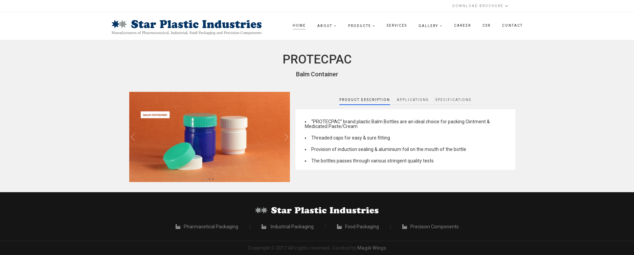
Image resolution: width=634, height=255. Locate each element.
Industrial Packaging (288, 226)
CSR (486, 25)
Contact (512, 25)
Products (359, 26)
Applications (413, 100)
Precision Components (430, 226)
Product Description (364, 100)
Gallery (428, 26)
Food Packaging (358, 226)
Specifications (453, 100)
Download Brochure (480, 6)
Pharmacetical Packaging (207, 226)
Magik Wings (371, 248)
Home (299, 25)
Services (397, 25)
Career (462, 25)
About (324, 26)
